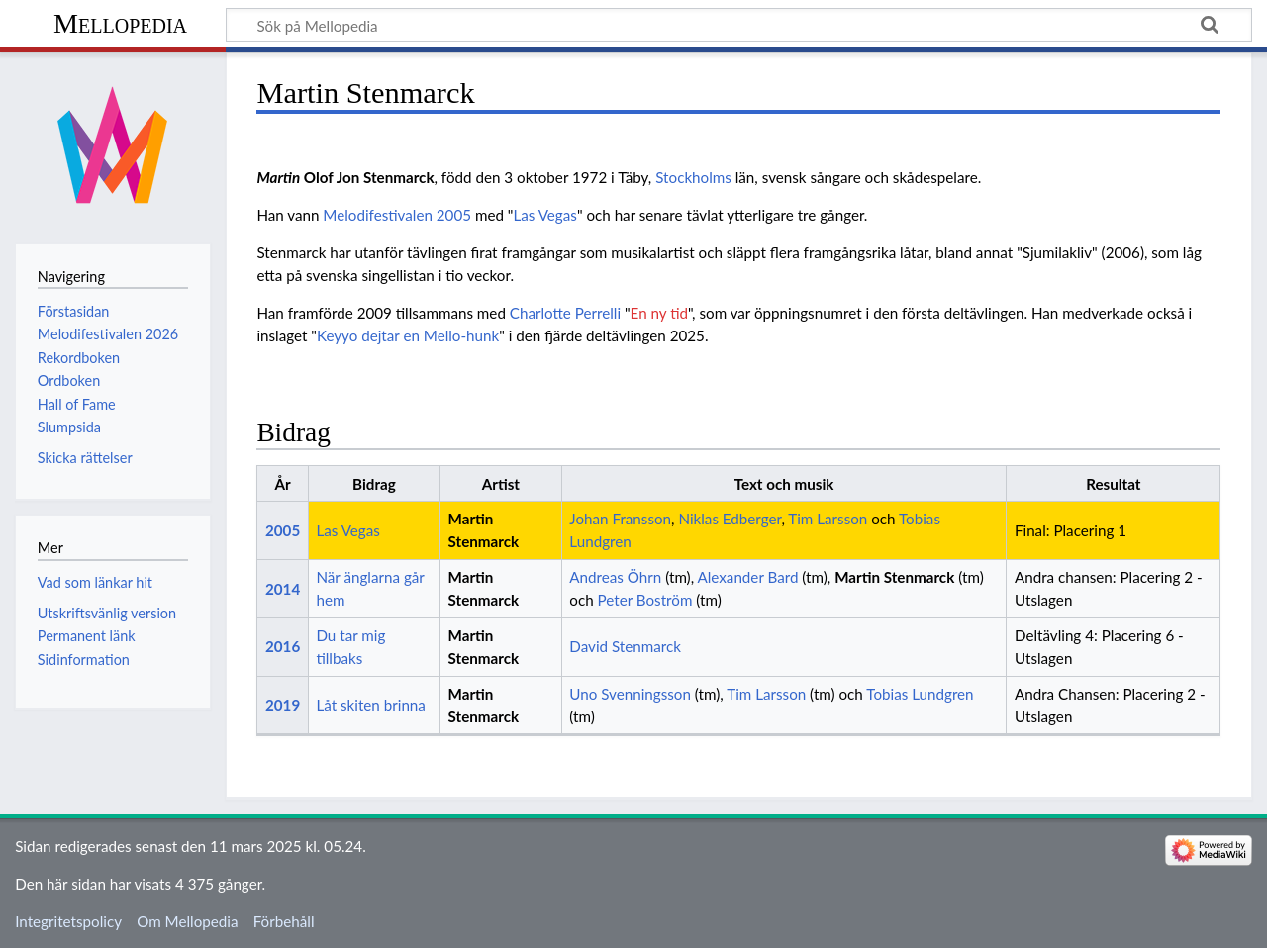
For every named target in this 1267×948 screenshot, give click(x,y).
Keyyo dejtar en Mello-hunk (408, 335)
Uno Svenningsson (630, 694)
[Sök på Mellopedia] (739, 25)
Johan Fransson (620, 518)
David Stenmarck (625, 646)
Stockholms (693, 177)
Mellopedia (120, 23)
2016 (282, 646)
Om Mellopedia (187, 921)
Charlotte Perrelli (565, 313)
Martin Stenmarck (894, 577)
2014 (282, 589)
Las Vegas (544, 215)
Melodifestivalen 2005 (397, 215)
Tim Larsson (827, 518)
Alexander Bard (748, 577)
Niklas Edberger (729, 518)
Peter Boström (645, 600)
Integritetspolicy (68, 921)
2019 (282, 704)
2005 (282, 530)
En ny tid (659, 313)
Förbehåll (284, 921)
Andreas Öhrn (615, 577)
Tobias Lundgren (919, 694)
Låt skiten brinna (370, 704)
